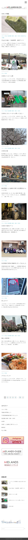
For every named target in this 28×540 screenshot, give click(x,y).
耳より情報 (3, 430)
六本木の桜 (4, 151)
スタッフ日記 (4, 35)
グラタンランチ (6, 375)
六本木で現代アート (7, 226)
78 (20, 397)
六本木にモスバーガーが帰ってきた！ (12, 113)
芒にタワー (4, 301)
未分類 (22, 35)
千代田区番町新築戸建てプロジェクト (9, 415)
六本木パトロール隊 (7, 76)
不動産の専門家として (6, 412)
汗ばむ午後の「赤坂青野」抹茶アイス (12, 40)
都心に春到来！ (6, 338)
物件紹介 (3, 427)
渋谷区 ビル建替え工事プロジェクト (9, 424)
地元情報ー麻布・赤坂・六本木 (14, 35)
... (16, 46)
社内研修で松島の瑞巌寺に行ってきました (13, 263)
